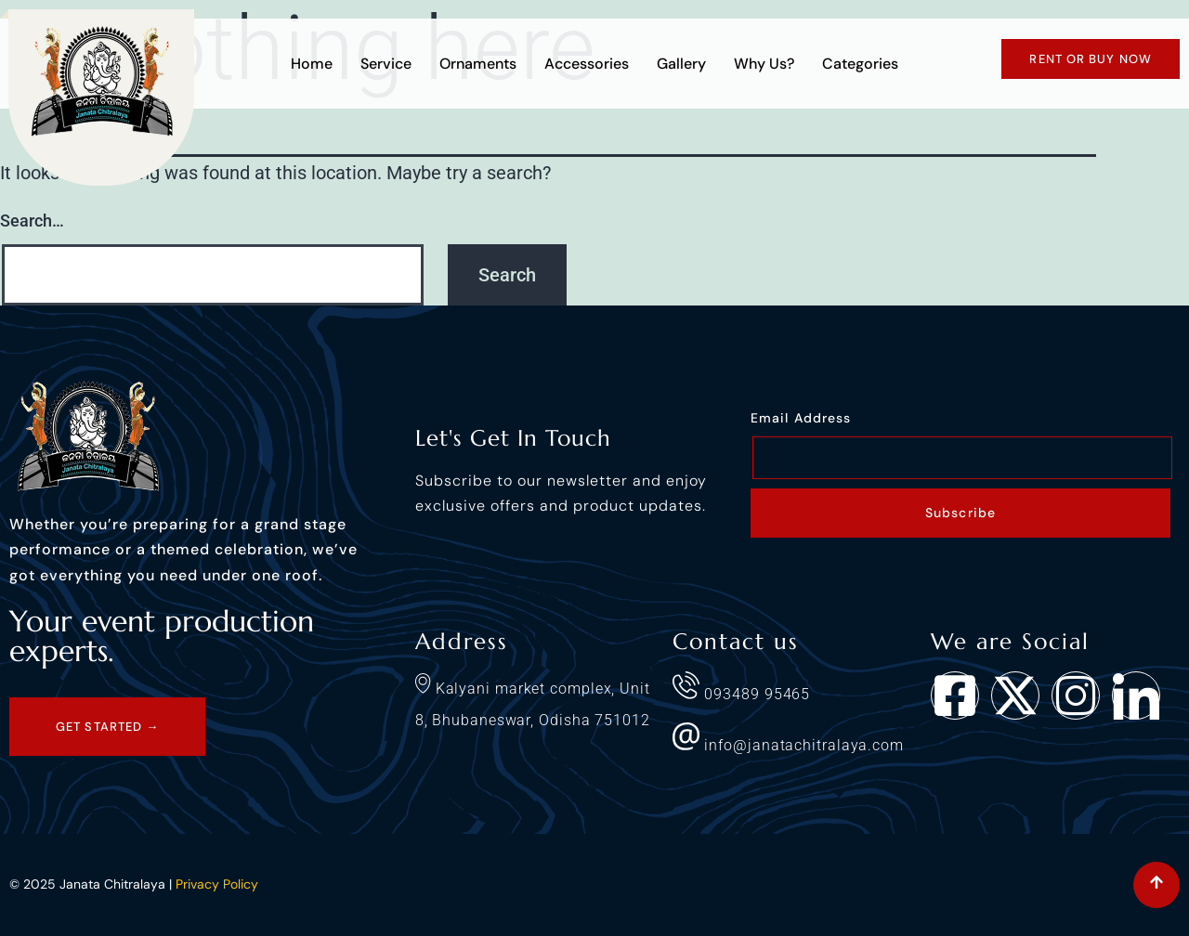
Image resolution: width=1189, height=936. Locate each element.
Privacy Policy (217, 884)
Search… (32, 220)
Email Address (801, 418)
